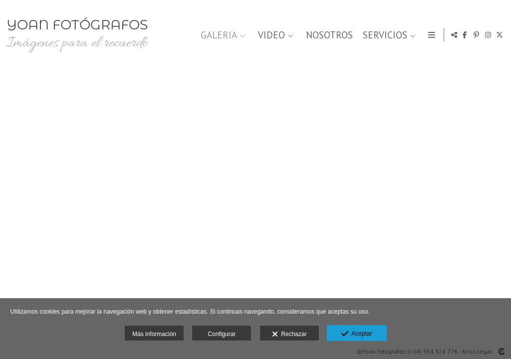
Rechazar (289, 335)
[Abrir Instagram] (488, 35)
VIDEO (269, 35)
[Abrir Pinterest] (477, 35)
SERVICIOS (383, 35)
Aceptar (356, 334)
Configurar (222, 334)
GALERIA (217, 35)
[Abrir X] (500, 35)
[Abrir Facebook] (465, 35)
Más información (154, 334)
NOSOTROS (327, 35)
